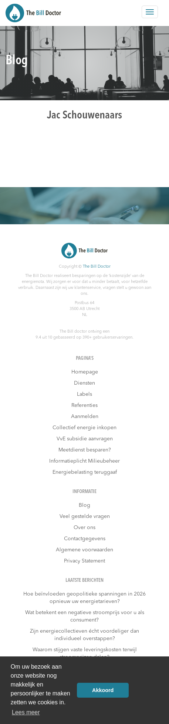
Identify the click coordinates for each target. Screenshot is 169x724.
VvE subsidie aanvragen (85, 438)
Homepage (84, 372)
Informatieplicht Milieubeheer (84, 461)
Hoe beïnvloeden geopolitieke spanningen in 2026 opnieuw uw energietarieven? (84, 597)
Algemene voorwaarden (84, 549)
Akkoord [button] (103, 690)
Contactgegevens (84, 538)
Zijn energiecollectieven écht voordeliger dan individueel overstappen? (84, 635)
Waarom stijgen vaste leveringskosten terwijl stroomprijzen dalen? (85, 653)
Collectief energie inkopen (84, 427)
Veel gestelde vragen (85, 516)
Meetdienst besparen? (84, 450)
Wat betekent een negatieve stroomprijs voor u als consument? (84, 616)
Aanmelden (84, 416)
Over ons (84, 527)
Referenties (84, 405)
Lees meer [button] (26, 712)
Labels (84, 394)
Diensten (84, 383)
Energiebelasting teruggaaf (85, 472)
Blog (84, 505)
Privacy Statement (84, 561)
